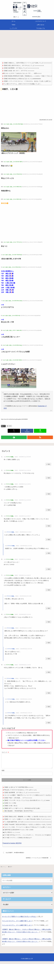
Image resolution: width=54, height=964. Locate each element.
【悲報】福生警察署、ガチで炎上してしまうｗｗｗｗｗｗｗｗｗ (21, 68)
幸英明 (9, 426)
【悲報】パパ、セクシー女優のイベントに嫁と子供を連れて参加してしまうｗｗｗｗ (27, 822)
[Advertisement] (27, 44)
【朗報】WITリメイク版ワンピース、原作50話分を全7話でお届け (22, 811)
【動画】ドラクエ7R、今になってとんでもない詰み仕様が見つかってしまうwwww (27, 803)
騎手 (3, 426)
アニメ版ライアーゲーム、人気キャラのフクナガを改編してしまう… (22, 84)
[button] (50, 883)
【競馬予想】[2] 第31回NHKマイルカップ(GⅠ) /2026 (18, 832)
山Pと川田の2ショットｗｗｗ (12, 835)
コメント (5, 752)
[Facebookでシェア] (27, 431)
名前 (3, 773)
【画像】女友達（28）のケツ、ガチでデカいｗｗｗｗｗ (18, 70)
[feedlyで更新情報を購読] (14, 437)
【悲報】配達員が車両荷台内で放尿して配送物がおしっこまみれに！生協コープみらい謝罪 (28, 76)
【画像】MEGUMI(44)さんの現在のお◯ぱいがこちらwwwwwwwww (22, 78)
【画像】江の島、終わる (10, 808)
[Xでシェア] (14, 431)
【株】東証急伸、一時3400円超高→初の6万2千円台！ (19, 813)
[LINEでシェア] (40, 431)
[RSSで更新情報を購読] (40, 437)
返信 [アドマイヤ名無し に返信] (48, 464)
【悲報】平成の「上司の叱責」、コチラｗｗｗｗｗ (18, 800)
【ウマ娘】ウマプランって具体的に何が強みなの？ (18, 840)
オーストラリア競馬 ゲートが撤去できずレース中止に (19, 919)
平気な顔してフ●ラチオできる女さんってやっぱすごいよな (20, 792)
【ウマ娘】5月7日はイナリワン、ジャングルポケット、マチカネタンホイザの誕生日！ (28, 837)
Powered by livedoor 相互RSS (12, 846)
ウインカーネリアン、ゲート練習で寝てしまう (17, 923)
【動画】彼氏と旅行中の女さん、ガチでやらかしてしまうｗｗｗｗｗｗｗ (23, 65)
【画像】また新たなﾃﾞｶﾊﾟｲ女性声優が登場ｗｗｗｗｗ (18, 790)
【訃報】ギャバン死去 (10, 806)
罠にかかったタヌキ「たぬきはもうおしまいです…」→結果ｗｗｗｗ (22, 73)
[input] (27, 883)
